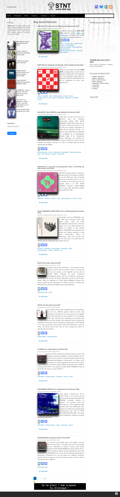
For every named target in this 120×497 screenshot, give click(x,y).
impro (39, 154)
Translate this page (11, 7)
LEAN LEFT (54, 154)
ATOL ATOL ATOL (69, 43)
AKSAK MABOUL (64, 52)
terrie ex (66, 376)
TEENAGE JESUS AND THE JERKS (68, 50)
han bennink (59, 376)
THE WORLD (75, 97)
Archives (43, 16)
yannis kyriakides (56, 248)
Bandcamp (96, 87)
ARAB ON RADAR (42, 336)
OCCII (50, 96)
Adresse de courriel (12, 126)
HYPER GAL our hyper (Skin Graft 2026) (22, 61)
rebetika (51, 250)
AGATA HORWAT (70, 45)
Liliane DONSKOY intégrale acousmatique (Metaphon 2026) (23, 82)
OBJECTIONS (68, 97)
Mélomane (101, 76)
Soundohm (96, 85)
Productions (17, 16)
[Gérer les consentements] (116, 493)
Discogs (95, 88)
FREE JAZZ (47, 154)
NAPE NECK (80, 50)
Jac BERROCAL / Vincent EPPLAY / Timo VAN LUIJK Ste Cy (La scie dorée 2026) (23, 92)
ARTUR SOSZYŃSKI (77, 47)
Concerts (35, 16)
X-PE (61, 250)
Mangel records (78, 43)
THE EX (71, 96)
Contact (52, 16)
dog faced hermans (65, 49)
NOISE (54, 97)
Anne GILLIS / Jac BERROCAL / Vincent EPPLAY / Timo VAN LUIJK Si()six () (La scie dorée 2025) (22, 103)
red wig (62, 43)
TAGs (26, 16)
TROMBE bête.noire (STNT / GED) (100, 61)
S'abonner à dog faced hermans (34, 482)
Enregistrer (11, 133)
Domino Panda (105, 83)
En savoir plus (43, 56)
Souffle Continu (101, 80)
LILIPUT (74, 198)
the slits (40, 99)
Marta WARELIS (65, 152)
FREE (43, 154)
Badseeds (100, 81)
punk (50, 97)
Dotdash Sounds (57, 96)
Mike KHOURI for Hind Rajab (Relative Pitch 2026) (22, 43)
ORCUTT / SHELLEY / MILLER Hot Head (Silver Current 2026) (23, 52)
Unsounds (40, 248)
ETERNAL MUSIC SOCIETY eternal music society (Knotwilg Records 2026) (22, 73)
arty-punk (47, 198)
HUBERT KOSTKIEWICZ (65, 47)
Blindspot (101, 78)
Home (9, 16)
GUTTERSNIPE (60, 97)
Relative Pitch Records (75, 152)
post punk (62, 45)
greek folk (56, 250)
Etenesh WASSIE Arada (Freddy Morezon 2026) (22, 110)
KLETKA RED (61, 154)
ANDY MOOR (56, 152)
